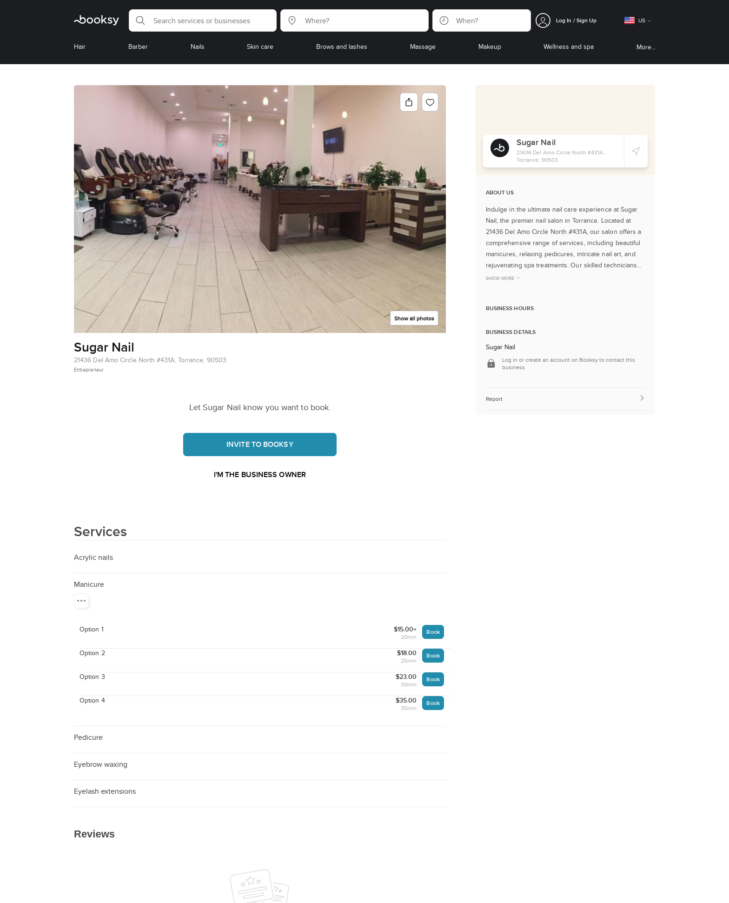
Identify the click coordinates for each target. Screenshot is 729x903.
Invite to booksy (259, 444)
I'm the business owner (260, 474)
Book (432, 632)
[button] (203, 20)
